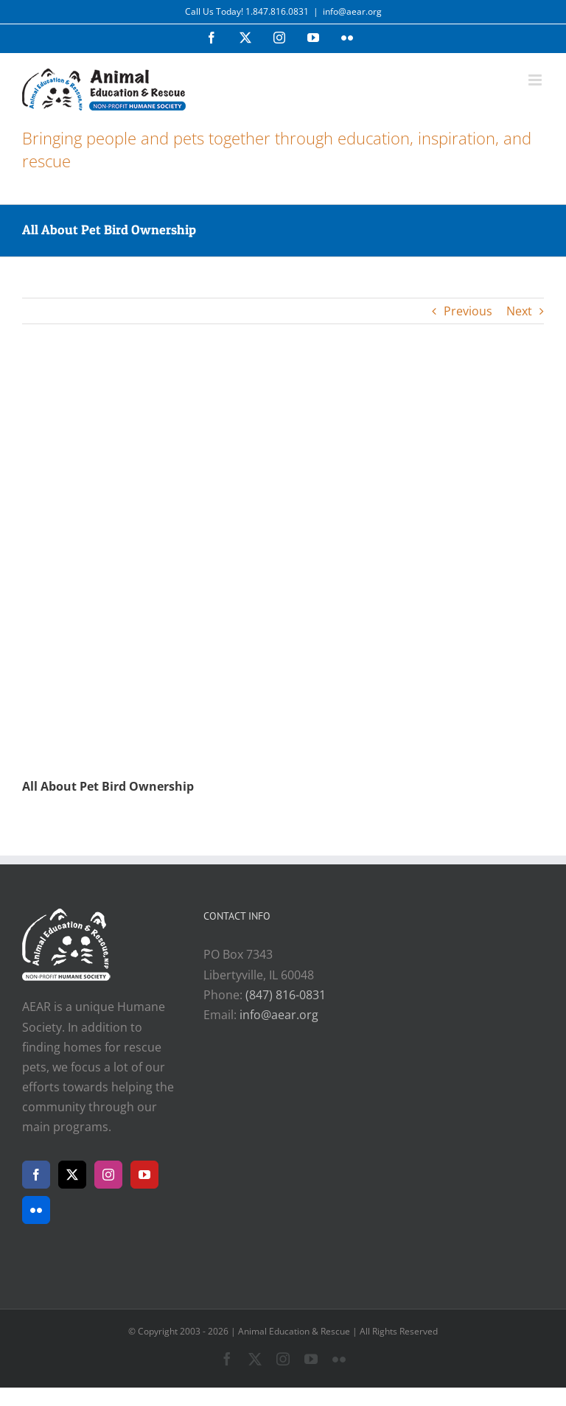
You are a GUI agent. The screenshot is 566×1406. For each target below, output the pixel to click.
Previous (468, 311)
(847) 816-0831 (285, 995)
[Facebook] (36, 1175)
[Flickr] (36, 1210)
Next (519, 311)
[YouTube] (144, 1175)
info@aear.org (352, 11)
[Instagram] (108, 1175)
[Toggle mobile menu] (536, 80)
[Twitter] (72, 1175)
